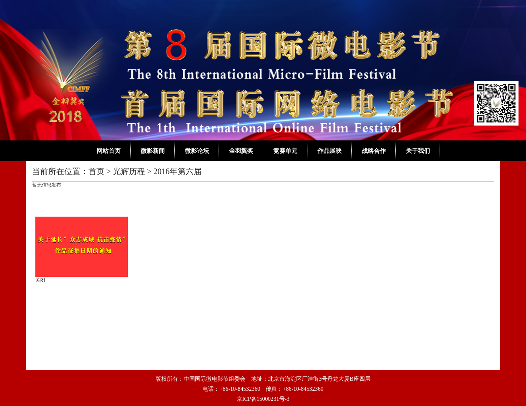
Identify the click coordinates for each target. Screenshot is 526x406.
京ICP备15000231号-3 (263, 399)
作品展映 (329, 151)
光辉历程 (129, 171)
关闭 (41, 278)
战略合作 (374, 151)
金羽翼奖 (241, 151)
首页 (96, 171)
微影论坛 (197, 151)
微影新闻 (153, 151)
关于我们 (418, 151)
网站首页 (108, 151)
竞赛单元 (285, 151)
